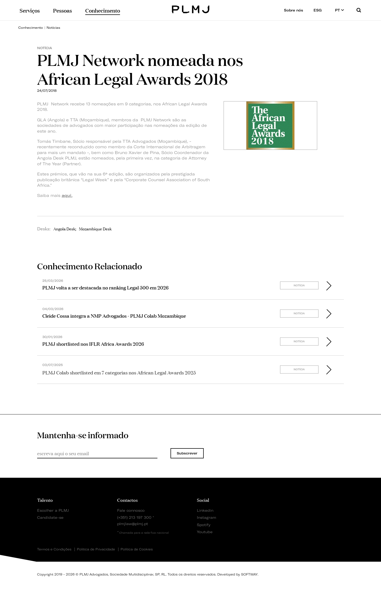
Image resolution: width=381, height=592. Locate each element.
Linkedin (205, 510)
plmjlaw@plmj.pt (132, 523)
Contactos (127, 500)
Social (203, 500)
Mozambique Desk (95, 228)
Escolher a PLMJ (53, 510)
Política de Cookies (137, 549)
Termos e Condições (54, 549)
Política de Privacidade (96, 549)
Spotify (204, 524)
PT (339, 10)
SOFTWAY (249, 574)
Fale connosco (131, 510)
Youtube (205, 532)
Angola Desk (64, 228)
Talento (45, 500)
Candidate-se (50, 517)
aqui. (67, 195)
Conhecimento (30, 28)
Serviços (30, 10)
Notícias (53, 28)
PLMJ (190, 8)
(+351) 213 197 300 (134, 517)
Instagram (206, 517)
